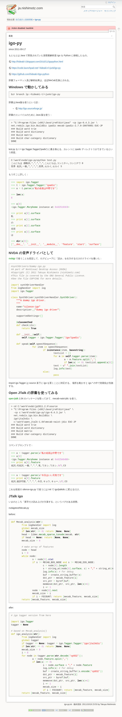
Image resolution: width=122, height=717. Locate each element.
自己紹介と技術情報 (24, 20)
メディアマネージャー (92, 11)
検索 (114, 7)
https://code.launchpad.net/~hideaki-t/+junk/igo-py (36, 68)
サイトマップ (110, 11)
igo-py (38, 20)
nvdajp (12, 258)
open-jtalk (13, 398)
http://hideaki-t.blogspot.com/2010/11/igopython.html (37, 61)
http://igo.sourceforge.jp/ (30, 108)
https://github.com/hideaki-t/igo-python (30, 74)
